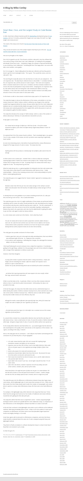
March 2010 (62, 439)
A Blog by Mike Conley (14, 7)
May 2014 (62, 375)
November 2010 (64, 423)
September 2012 (64, 392)
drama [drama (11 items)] (71, 208)
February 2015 (63, 365)
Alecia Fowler (63, 235)
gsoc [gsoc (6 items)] (76, 212)
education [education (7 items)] (62, 209)
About (11, 15)
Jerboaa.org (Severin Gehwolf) (67, 260)
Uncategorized (63, 118)
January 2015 (63, 367)
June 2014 (62, 373)
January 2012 (63, 402)
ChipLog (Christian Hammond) (67, 242)
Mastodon (62, 262)
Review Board (63, 98)
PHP (61, 93)
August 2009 (63, 452)
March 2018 (62, 344)
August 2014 (63, 369)
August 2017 (63, 349)
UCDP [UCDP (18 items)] (62, 225)
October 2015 (63, 353)
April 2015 (62, 361)
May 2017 (62, 351)
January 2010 (63, 443)
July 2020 (62, 326)
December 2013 (63, 379)
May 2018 (62, 340)
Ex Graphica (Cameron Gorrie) (67, 252)
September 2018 (64, 336)
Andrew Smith (63, 237)
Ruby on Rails (63, 100)
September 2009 (64, 451)
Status (61, 106)
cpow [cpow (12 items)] (67, 208)
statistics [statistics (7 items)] (75, 222)
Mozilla (61, 83)
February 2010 (63, 441)
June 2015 (62, 357)
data (9, 436)
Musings (62, 87)
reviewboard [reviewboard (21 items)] (69, 221)
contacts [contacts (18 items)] (63, 208)
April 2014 (62, 377)
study (22, 436)
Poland (61, 95)
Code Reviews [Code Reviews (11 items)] (63, 206)
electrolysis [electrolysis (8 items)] (67, 209)
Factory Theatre (64, 297)
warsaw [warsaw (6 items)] (68, 225)
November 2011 (64, 406)
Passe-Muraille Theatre (65, 299)
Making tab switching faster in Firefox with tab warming (68, 139)
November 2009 (64, 447)
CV (25, 15)
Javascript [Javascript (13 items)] (65, 214)
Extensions (62, 69)
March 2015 (62, 363)
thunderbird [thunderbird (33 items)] (69, 224)
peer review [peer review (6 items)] (73, 218)
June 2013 (62, 382)
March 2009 (62, 462)
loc (13, 436)
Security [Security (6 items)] (71, 222)
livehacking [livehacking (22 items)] (73, 214)
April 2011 (62, 414)
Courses (62, 65)
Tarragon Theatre (64, 301)
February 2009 (63, 464)
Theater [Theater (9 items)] (62, 224)
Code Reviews (18, 434)
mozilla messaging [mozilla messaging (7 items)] (64, 218)
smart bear (17, 436)
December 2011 (63, 404)
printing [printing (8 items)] (75, 219)
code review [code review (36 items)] (72, 205)
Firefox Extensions (64, 73)
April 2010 (62, 437)
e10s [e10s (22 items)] (75, 208)
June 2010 (62, 433)
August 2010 (63, 429)
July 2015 (62, 355)
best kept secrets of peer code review (38, 434)
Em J (61, 250)
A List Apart (62, 312)
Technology (62, 108)
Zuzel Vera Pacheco (65, 274)
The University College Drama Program (69, 303)
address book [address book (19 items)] (64, 203)
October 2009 (63, 449)
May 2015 (62, 359)
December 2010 (63, 421)
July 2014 (62, 371)
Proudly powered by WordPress (10, 474)
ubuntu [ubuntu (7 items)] (76, 224)
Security (62, 102)
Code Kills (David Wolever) (66, 244)
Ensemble (62, 67)
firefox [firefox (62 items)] (63, 212)
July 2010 (62, 431)
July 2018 (62, 338)
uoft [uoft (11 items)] (65, 225)
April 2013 (62, 384)
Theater (62, 110)
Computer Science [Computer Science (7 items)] (72, 206)
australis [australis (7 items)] (62, 205)
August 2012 (63, 394)
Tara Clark (62, 270)
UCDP (61, 116)
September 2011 (64, 408)
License (31, 15)
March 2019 (62, 332)
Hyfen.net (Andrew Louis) (66, 254)
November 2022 (64, 322)
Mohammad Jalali (64, 264)
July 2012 (62, 396)
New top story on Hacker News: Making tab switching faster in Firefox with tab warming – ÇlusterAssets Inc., (69, 145)
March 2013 (62, 386)
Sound (61, 104)
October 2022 (63, 324)
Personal (62, 91)
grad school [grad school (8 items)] (72, 212)
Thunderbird (63, 112)
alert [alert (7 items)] (71, 203)
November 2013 (64, 381)
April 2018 (62, 342)
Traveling (62, 114)
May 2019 (62, 328)
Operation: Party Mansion (66, 89)
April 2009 (62, 460)
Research (62, 96)
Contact (18, 15)
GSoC (61, 75)
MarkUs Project (63, 283)
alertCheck (62, 58)
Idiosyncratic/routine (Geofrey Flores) (69, 256)
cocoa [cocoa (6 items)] (65, 205)
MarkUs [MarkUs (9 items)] (62, 216)
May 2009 (62, 458)
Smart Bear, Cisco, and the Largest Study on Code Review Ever (27, 31)
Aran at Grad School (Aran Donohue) (69, 239)
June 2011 (62, 412)
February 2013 (63, 388)
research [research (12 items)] (62, 221)
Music (61, 85)
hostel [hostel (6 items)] (61, 214)
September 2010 (64, 427)
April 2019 (62, 330)
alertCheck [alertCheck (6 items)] (74, 203)
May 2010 (62, 435)
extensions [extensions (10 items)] (73, 210)
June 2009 (62, 456)
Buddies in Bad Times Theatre (67, 295)
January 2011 (63, 419)
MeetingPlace (33, 36)
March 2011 (62, 416)
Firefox (61, 71)
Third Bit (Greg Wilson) (65, 272)
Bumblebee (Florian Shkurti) (66, 241)
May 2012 (62, 400)
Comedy (62, 61)
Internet (62, 77)
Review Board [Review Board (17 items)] (64, 222)
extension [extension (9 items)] (67, 210)
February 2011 (63, 417)
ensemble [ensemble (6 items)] (72, 209)
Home (4, 15)
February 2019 (63, 334)
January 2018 (63, 347)
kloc (12, 436)
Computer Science (64, 63)
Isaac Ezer (62, 258)
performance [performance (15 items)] (64, 219)
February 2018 (63, 346)
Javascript (62, 79)
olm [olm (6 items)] (69, 218)
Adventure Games (64, 56)
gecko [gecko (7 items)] (68, 212)
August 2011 (63, 410)
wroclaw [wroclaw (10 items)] (72, 225)
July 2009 (62, 454)
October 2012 (63, 390)
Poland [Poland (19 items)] (70, 219)
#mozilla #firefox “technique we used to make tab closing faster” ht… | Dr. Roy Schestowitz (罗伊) (69, 135)
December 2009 (63, 445)
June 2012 (62, 398)
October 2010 (63, 425)
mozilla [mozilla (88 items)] (68, 216)
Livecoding (62, 81)
